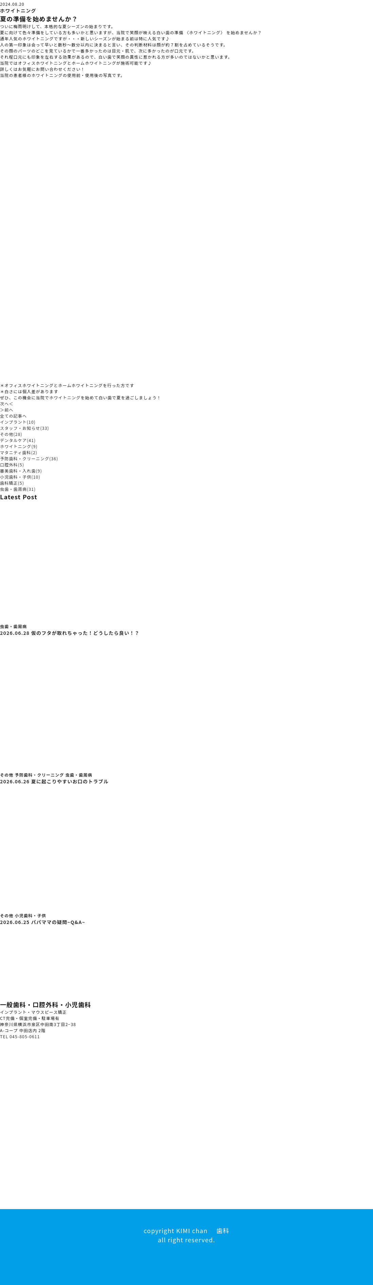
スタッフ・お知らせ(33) (24, 428)
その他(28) (11, 434)
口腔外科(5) (12, 464)
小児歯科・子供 (30, 915)
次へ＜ (7, 403)
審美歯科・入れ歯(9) (21, 471)
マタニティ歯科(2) (18, 452)
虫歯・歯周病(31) (18, 489)
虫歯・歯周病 (13, 626)
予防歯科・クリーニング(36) (29, 458)
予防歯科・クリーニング (39, 775)
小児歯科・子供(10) (20, 477)
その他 (7, 775)
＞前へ (7, 410)
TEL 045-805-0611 (20, 1036)
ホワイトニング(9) (19, 446)
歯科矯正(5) (12, 483)
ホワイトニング (18, 10)
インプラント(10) (18, 422)
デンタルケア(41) (18, 440)
